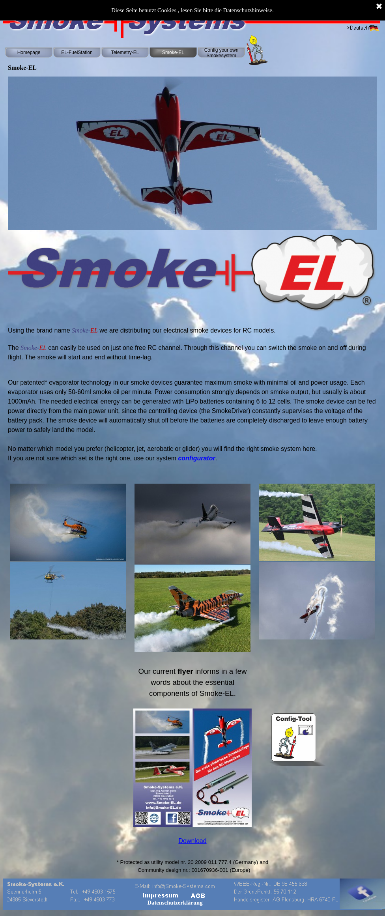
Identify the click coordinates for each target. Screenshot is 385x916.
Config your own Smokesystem (221, 52)
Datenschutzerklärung (174, 902)
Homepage (29, 52)
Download (192, 840)
